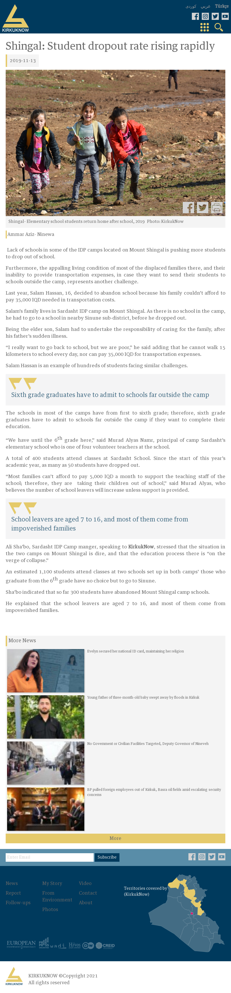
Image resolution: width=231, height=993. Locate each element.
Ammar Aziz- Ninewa (30, 234)
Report (13, 893)
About (86, 903)
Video (85, 883)
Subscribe (107, 857)
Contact (88, 893)
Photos (50, 909)
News (12, 883)
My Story (52, 883)
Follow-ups (18, 903)
